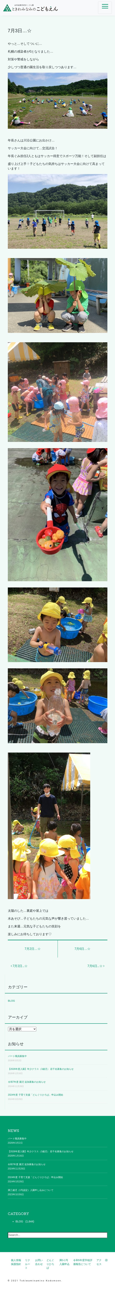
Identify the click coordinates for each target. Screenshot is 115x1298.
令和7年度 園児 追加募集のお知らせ (27, 1082)
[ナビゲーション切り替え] (105, 8)
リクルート (27, 1264)
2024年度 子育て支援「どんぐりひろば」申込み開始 (35, 1094)
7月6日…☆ (83, 948)
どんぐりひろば (50, 1264)
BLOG (11, 1000)
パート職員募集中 (17, 1056)
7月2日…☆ (33, 948)
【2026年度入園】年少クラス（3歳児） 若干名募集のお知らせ (41, 1069)
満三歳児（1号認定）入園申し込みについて (31, 1190)
